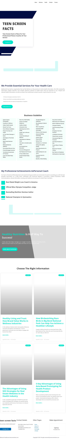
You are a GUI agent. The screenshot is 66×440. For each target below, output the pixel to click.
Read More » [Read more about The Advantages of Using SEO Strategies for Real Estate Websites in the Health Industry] (6, 407)
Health (46, 2)
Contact (56, 2)
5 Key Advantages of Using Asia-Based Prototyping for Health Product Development (49, 387)
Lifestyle (50, 2)
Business (41, 2)
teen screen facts (8, 420)
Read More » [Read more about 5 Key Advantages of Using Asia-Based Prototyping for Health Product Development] (39, 403)
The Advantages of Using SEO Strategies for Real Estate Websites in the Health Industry (14, 392)
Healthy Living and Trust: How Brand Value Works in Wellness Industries (15, 321)
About (36, 2)
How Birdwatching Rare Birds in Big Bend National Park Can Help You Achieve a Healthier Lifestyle (49, 322)
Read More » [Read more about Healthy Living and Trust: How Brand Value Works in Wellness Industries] (6, 335)
